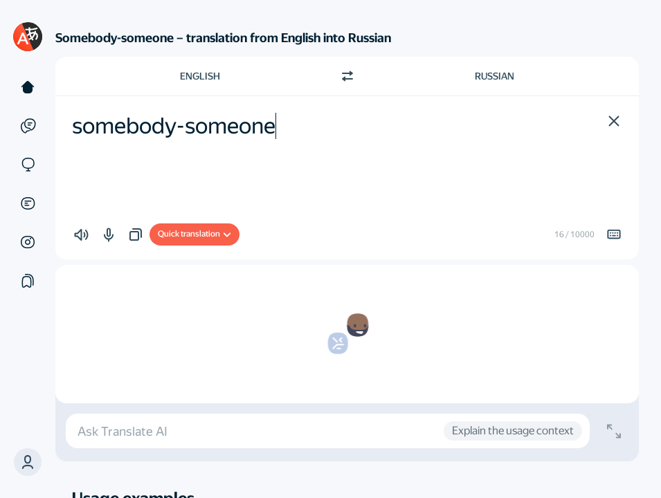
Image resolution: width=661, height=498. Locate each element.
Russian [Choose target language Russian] (494, 76)
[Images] (28, 242)
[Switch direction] (347, 76)
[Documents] (28, 203)
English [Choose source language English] (200, 76)
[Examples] (28, 126)
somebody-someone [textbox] (173, 126)
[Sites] (28, 164)
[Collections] (28, 281)
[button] (28, 462)
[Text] (28, 87)
